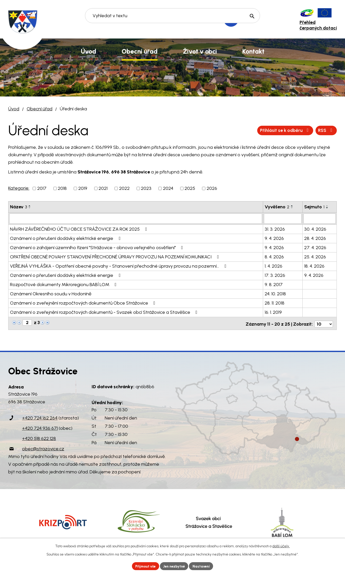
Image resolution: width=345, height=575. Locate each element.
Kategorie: (18, 188)
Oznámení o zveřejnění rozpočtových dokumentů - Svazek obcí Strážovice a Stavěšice (104, 312)
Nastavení (203, 566)
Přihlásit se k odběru (308, 130)
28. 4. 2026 (315, 238)
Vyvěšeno (277, 207)
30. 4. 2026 (315, 228)
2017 (41, 188)
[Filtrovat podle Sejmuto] (319, 218)
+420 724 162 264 (39, 416)
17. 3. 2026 (275, 275)
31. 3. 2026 (275, 228)
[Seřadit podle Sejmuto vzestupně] (327, 206)
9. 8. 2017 (274, 284)
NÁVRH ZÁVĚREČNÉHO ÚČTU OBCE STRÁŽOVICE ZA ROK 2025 (79, 228)
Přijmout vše (144, 566)
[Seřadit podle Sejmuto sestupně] (327, 208)
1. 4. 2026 (273, 265)
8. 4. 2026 (274, 256)
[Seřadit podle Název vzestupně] (30, 206)
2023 (146, 188)
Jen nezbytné (174, 566)
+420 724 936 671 (40, 427)
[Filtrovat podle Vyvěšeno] (282, 218)
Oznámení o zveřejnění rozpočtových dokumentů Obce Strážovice (83, 302)
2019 (82, 188)
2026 (212, 188)
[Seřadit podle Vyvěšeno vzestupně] (292, 206)
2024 (168, 188)
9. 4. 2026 (274, 238)
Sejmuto (314, 207)
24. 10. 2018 (275, 293)
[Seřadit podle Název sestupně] (30, 208)
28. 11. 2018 (274, 302)
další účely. (281, 545)
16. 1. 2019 (273, 312)
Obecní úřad (39, 109)
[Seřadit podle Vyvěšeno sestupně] (292, 208)
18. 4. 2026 (314, 265)
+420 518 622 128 (39, 437)
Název (18, 207)
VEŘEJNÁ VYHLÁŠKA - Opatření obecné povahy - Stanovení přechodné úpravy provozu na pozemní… (119, 265)
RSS (266, 130)
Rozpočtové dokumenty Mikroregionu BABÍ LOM (64, 284)
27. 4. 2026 (315, 247)
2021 (103, 188)
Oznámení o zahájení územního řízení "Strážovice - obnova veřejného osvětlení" (97, 247)
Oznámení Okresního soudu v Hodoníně (50, 293)
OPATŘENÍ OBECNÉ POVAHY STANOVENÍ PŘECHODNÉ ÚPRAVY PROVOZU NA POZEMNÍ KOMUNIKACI (115, 256)
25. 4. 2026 (315, 256)
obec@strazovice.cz (43, 447)
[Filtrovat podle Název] (135, 218)
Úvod (13, 109)
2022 (124, 188)
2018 (62, 188)
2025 (190, 188)
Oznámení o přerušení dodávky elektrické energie (66, 238)
